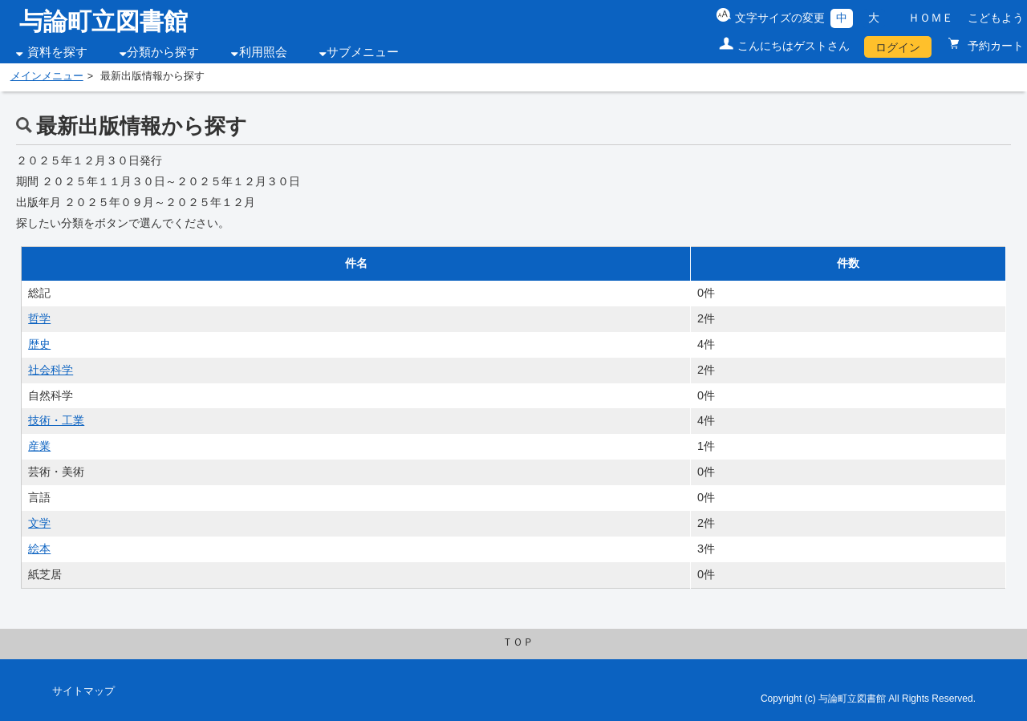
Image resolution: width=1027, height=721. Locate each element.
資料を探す (57, 52)
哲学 (39, 318)
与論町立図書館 (103, 21)
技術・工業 (56, 420)
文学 (39, 522)
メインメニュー (46, 76)
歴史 (39, 344)
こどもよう (996, 17)
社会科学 (50, 369)
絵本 (39, 548)
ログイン (897, 47)
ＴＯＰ (518, 642)
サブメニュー (363, 52)
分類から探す (163, 52)
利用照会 (263, 52)
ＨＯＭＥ (930, 17)
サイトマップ (83, 691)
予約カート (994, 45)
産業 (39, 445)
